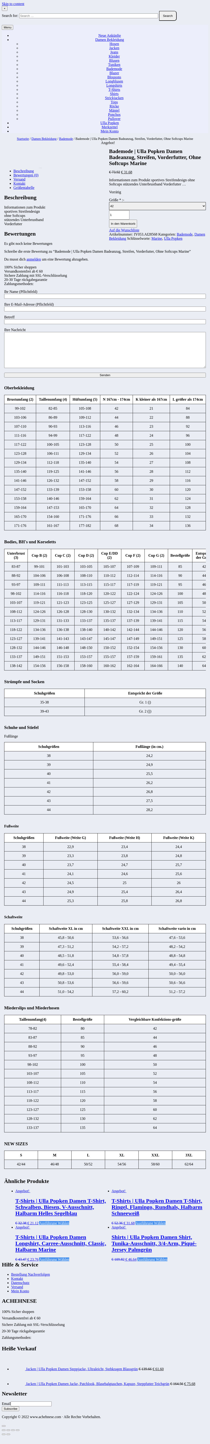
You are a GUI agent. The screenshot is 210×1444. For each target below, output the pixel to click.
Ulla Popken (109, 123)
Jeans (114, 52)
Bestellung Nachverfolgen (30, 1281)
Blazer (114, 73)
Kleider (114, 56)
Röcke (114, 106)
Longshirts (114, 85)
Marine (156, 238)
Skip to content (13, 4)
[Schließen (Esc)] (4, 1437)
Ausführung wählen (54, 1230)
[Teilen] (8, 1437)
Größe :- (116, 200)
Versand (17, 1294)
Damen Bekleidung (109, 40)
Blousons (114, 77)
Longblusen (114, 81)
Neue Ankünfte (109, 35)
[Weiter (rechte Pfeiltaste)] (8, 1441)
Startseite (23, 139)
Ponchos (114, 115)
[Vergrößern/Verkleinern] (17, 1437)
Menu (7, 27)
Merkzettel (110, 127)
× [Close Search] (5, 8)
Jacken (114, 48)
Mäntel (114, 110)
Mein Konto (110, 131)
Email (6, 1411)
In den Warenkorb (123, 223)
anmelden (33, 259)
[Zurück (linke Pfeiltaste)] (4, 1441)
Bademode (114, 69)
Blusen (114, 60)
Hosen (114, 44)
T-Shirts (114, 90)
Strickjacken (114, 98)
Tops (114, 102)
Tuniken (114, 65)
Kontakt (17, 1285)
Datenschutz (20, 1290)
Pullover (114, 119)
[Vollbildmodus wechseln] (13, 1437)
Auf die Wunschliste (124, 230)
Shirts (114, 94)
